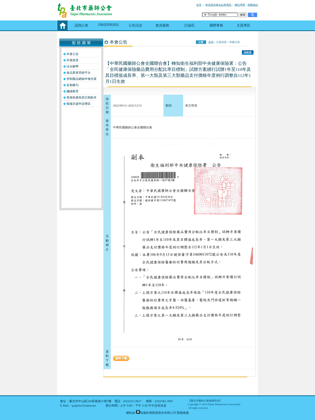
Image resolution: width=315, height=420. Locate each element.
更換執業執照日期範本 (81, 97)
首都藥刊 (72, 85)
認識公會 (81, 25)
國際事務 (216, 25)
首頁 (198, 4)
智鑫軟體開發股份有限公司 (156, 412)
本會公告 (72, 54)
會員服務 (162, 25)
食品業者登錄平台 (78, 72)
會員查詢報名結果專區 (218, 4)
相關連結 (253, 4)
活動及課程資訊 (108, 24)
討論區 (189, 25)
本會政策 (72, 60)
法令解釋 (72, 66)
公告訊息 (135, 25)
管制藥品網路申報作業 (81, 78)
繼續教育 (72, 91)
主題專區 (243, 25)
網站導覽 (240, 4)
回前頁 (248, 52)
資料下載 (121, 358)
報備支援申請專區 (78, 103)
